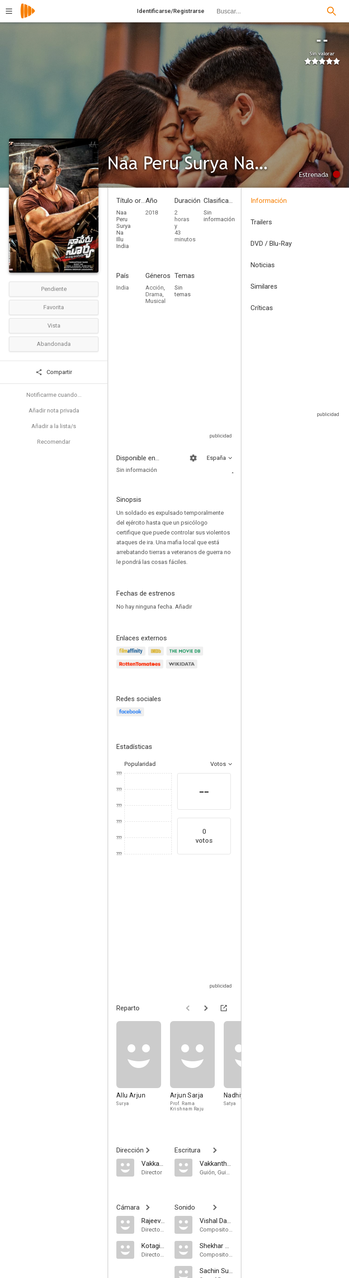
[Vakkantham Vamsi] (153, 1163)
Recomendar (53, 441)
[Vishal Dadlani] (216, 1220)
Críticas (262, 308)
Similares (264, 286)
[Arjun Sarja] (197, 1068)
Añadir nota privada (54, 410)
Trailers (261, 222)
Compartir (53, 372)
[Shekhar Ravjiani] (216, 1245)
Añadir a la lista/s (53, 426)
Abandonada (54, 344)
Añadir (183, 606)
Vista (53, 325)
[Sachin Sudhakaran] (216, 1270)
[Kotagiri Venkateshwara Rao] (153, 1245)
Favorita (53, 307)
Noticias (263, 265)
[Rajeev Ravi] (153, 1220)
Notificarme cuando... (53, 394)
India (122, 287)
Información (269, 201)
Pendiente (54, 289)
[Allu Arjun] (143, 1068)
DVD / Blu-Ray (271, 244)
